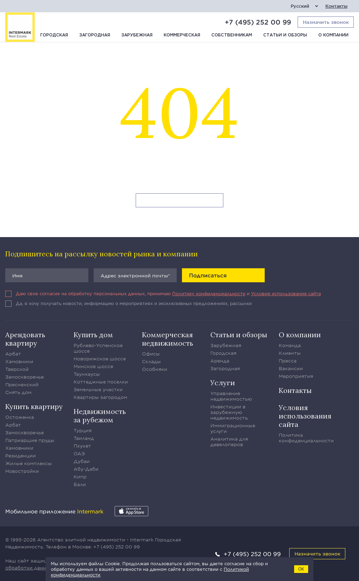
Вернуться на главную (179, 200)
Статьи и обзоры (285, 35)
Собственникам (231, 35)
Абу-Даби (86, 469)
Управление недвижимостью (231, 396)
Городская (54, 35)
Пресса (288, 361)
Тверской (17, 369)
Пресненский (22, 384)
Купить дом (93, 334)
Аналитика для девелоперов (229, 441)
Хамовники (19, 361)
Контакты (336, 6)
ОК (301, 569)
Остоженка (19, 417)
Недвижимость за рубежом (100, 415)
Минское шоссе (93, 366)
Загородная (94, 35)
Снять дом (18, 392)
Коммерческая (182, 35)
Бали (80, 484)
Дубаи (82, 461)
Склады (151, 361)
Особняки (154, 369)
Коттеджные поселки (101, 382)
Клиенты (290, 353)
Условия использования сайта (286, 293)
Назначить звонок (317, 553)
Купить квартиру (34, 406)
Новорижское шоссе (100, 358)
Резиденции (20, 455)
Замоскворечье (24, 377)
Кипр (80, 476)
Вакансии (291, 368)
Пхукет (82, 446)
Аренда (219, 361)
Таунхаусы (87, 374)
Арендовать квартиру (25, 338)
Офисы (151, 354)
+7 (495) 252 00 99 (258, 22)
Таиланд (84, 438)
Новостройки (22, 471)
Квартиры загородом (100, 397)
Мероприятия (296, 376)
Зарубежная (137, 35)
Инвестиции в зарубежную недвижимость (229, 412)
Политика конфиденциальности (306, 437)
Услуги (222, 382)
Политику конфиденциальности (208, 293)
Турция (83, 430)
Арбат (13, 354)
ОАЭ (79, 453)
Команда (290, 345)
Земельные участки (98, 389)
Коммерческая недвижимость (167, 338)
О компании (333, 35)
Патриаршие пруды (29, 440)
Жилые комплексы (28, 463)
